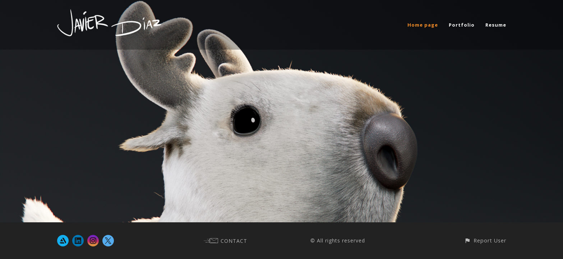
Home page (422, 25)
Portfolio (462, 25)
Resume (495, 25)
